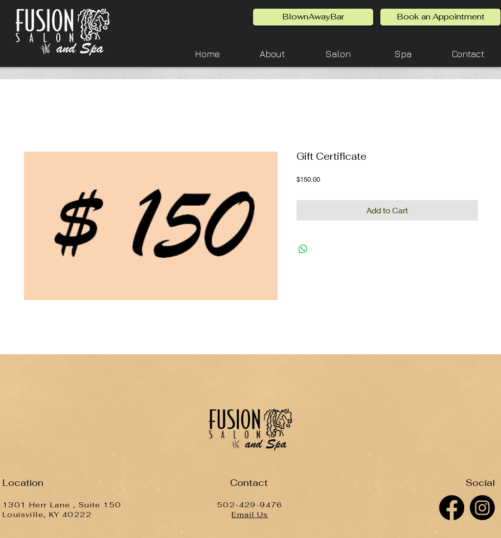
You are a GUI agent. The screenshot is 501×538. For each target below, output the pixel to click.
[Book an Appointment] (440, 17)
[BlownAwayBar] (313, 17)
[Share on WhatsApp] (303, 249)
